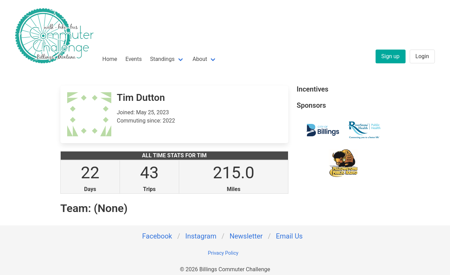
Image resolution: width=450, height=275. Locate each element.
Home (109, 59)
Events (133, 59)
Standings (162, 59)
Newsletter (246, 236)
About (200, 59)
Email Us (289, 236)
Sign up (390, 56)
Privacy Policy (223, 253)
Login (422, 56)
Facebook (157, 236)
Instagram (200, 236)
